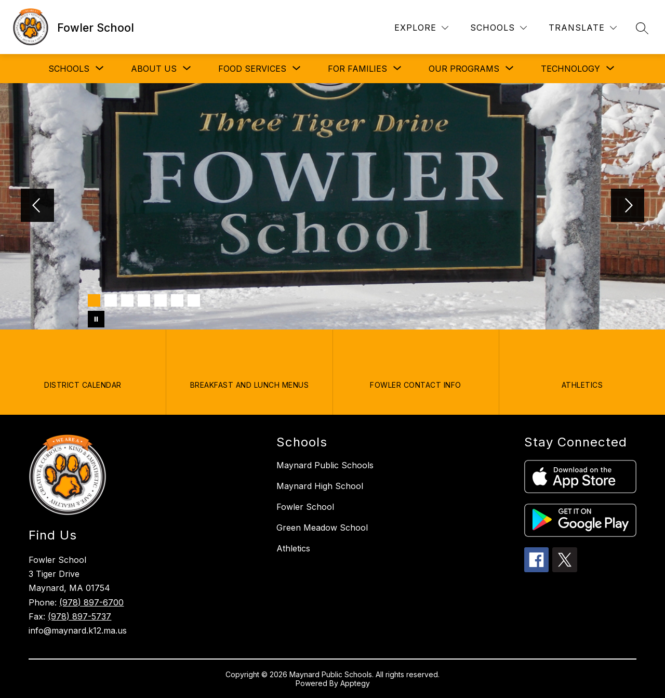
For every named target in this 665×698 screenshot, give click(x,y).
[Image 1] (94, 300)
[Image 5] (160, 300)
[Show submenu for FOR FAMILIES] (357, 68)
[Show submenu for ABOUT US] (154, 68)
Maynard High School (319, 486)
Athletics (293, 548)
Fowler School (305, 507)
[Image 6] (177, 300)
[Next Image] (627, 206)
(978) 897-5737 (79, 616)
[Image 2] (110, 300)
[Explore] (421, 27)
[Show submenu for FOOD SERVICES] (252, 68)
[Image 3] (127, 300)
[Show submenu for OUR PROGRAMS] (464, 68)
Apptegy (355, 683)
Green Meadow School (322, 527)
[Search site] (642, 28)
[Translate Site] (582, 27)
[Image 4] (144, 300)
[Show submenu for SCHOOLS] (68, 68)
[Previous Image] (37, 206)
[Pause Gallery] (96, 319)
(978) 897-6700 (91, 602)
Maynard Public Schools (325, 465)
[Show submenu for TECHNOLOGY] (570, 68)
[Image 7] (194, 300)
